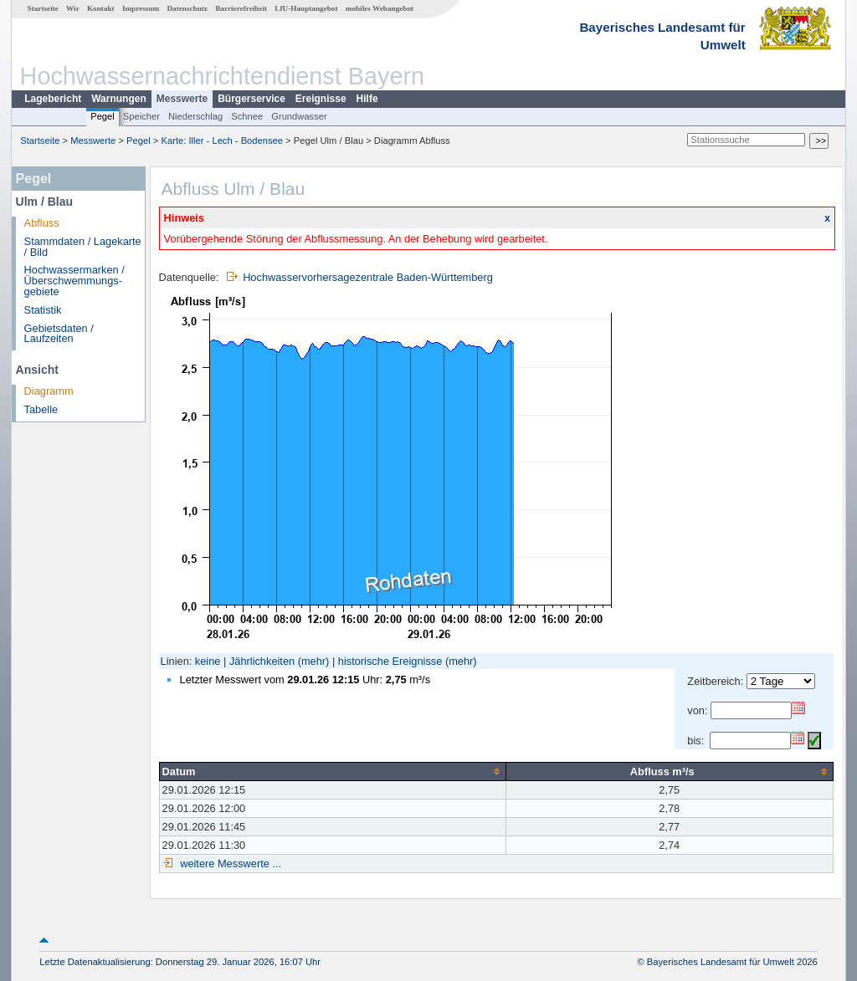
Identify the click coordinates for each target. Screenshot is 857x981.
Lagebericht (52, 99)
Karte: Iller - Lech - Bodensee (223, 140)
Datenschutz (187, 8)
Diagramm (49, 391)
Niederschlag (195, 116)
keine (208, 661)
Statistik (43, 310)
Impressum (140, 8)
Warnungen (118, 99)
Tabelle (41, 409)
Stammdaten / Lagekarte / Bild (82, 246)
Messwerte (182, 99)
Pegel (102, 116)
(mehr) (314, 661)
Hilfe (367, 99)
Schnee (247, 116)
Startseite (43, 8)
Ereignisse (320, 99)
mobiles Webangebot (379, 8)
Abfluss (41, 223)
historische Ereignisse (390, 661)
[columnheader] (332, 771)
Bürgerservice (251, 99)
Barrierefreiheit (241, 8)
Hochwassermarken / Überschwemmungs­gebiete (74, 280)
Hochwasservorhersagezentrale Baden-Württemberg (368, 277)
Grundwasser (299, 116)
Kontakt (101, 8)
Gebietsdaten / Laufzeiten (59, 333)
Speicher (141, 116)
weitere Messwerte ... (229, 863)
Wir (73, 8)
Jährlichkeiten (262, 661)
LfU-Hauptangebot (306, 8)
